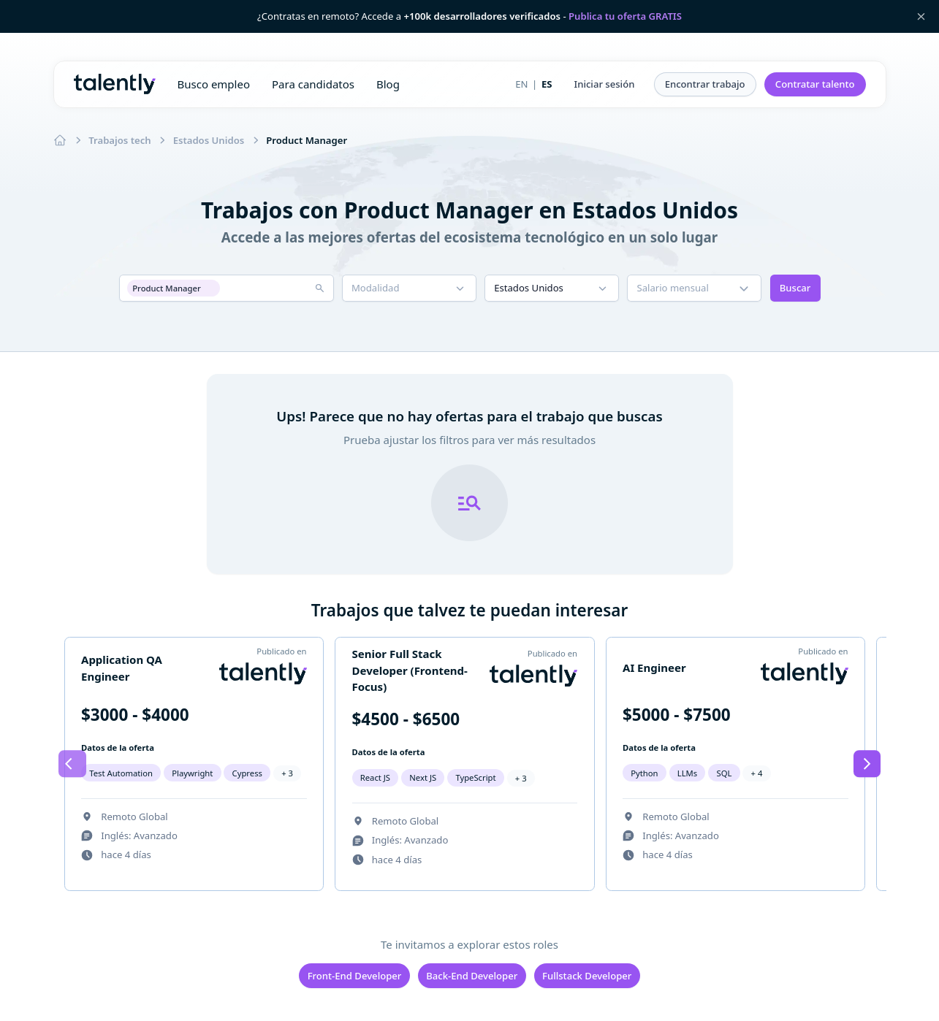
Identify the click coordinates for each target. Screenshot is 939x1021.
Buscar (795, 287)
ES (546, 84)
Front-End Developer (355, 975)
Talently (115, 84)
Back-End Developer (471, 975)
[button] (604, 84)
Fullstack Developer (586, 975)
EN (521, 84)
